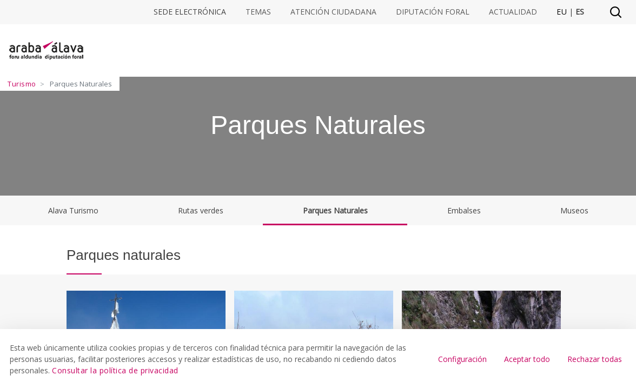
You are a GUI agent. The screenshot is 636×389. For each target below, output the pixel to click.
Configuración (462, 359)
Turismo (22, 84)
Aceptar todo (527, 359)
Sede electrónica (190, 12)
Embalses (464, 210)
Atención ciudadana (333, 12)
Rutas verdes (200, 210)
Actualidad (513, 12)
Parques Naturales (335, 210)
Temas (258, 12)
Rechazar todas (594, 359)
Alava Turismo (73, 210)
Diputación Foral (432, 12)
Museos (574, 210)
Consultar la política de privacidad (115, 370)
